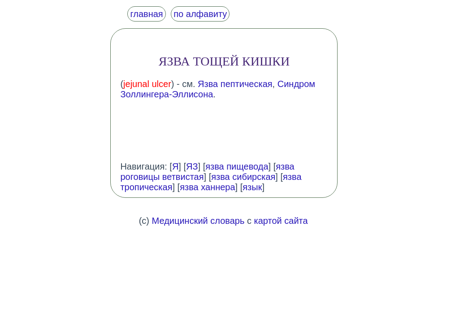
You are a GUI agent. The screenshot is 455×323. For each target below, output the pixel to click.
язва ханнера (207, 187)
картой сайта (281, 221)
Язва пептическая (235, 84)
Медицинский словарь (198, 221)
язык (252, 187)
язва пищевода (236, 166)
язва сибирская (243, 177)
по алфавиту (200, 14)
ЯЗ (192, 166)
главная (146, 14)
